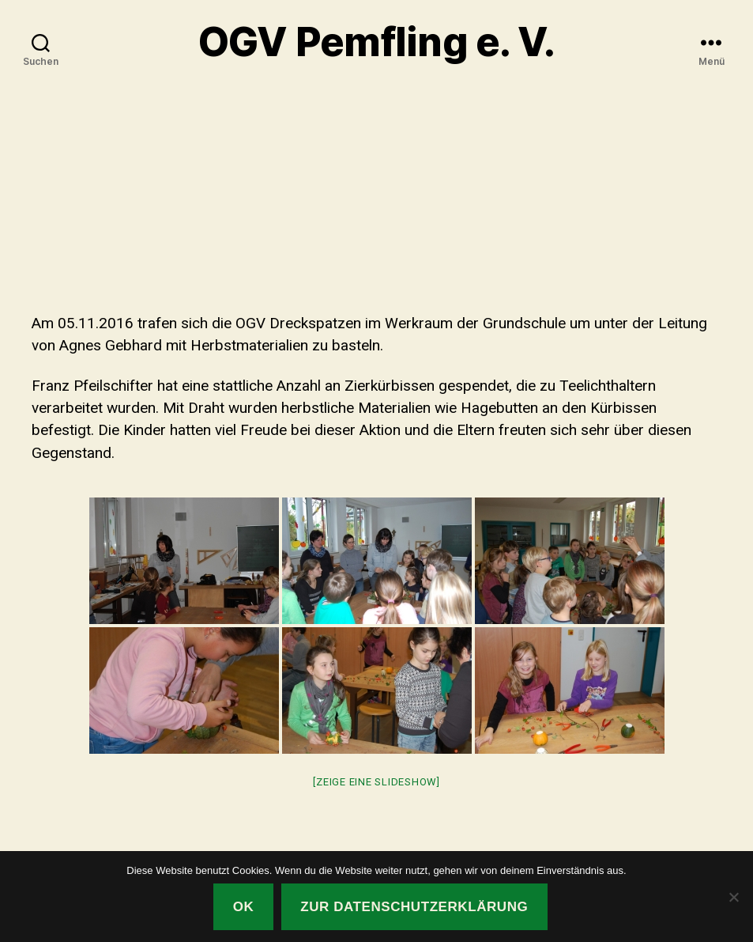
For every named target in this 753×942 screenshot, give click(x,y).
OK (243, 906)
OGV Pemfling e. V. (376, 42)
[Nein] (733, 897)
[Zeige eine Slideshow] (376, 782)
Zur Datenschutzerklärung (414, 906)
